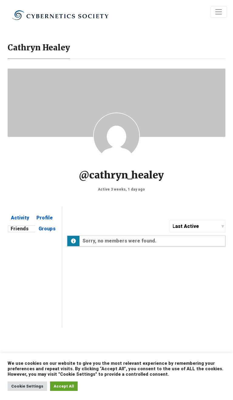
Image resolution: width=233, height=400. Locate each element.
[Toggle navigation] (219, 12)
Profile (44, 218)
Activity (20, 218)
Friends (20, 229)
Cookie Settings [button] (27, 386)
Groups (47, 229)
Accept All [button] (64, 386)
